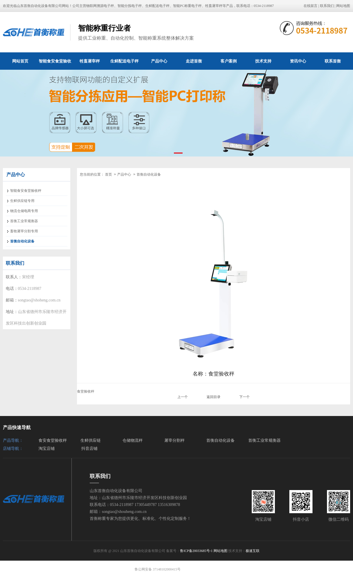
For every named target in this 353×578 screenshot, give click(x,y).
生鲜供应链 (90, 440)
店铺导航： (13, 448)
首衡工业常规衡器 (264, 440)
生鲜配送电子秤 (124, 61)
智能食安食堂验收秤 (55, 64)
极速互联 (253, 551)
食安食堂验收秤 (52, 440)
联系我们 (327, 6)
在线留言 (310, 6)
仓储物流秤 (132, 440)
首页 (108, 174)
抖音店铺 (89, 448)
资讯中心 (298, 61)
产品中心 (159, 61)
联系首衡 (333, 61)
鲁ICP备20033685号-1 (196, 551)
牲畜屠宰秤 (90, 61)
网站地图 (343, 6)
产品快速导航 (17, 427)
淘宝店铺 (46, 448)
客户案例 (228, 61)
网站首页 (20, 61)
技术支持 (263, 61)
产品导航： (13, 440)
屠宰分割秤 (174, 440)
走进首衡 (194, 61)
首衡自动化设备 (149, 174)
